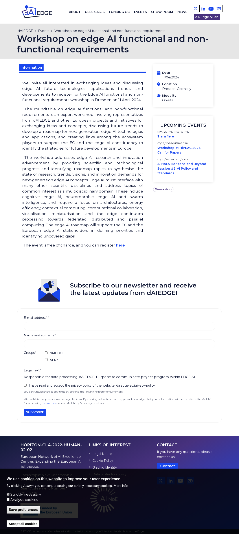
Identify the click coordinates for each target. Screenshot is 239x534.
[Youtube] (211, 8)
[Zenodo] (218, 8)
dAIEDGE (25, 31)
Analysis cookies (24, 500)
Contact (167, 466)
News (182, 12)
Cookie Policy (102, 461)
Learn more (50, 403)
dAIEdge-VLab (207, 17)
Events (140, 12)
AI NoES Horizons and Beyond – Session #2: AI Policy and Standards (183, 168)
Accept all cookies (23, 524)
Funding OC (119, 12)
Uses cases (95, 12)
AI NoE (55, 360)
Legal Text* (32, 370)
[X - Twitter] (195, 8)
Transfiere (165, 136)
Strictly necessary (25, 494)
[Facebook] (203, 8)
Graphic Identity (104, 467)
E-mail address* (36, 318)
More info (121, 485)
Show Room (162, 12)
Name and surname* (40, 335)
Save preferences (23, 510)
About (75, 12)
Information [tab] (31, 67)
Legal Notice (102, 454)
